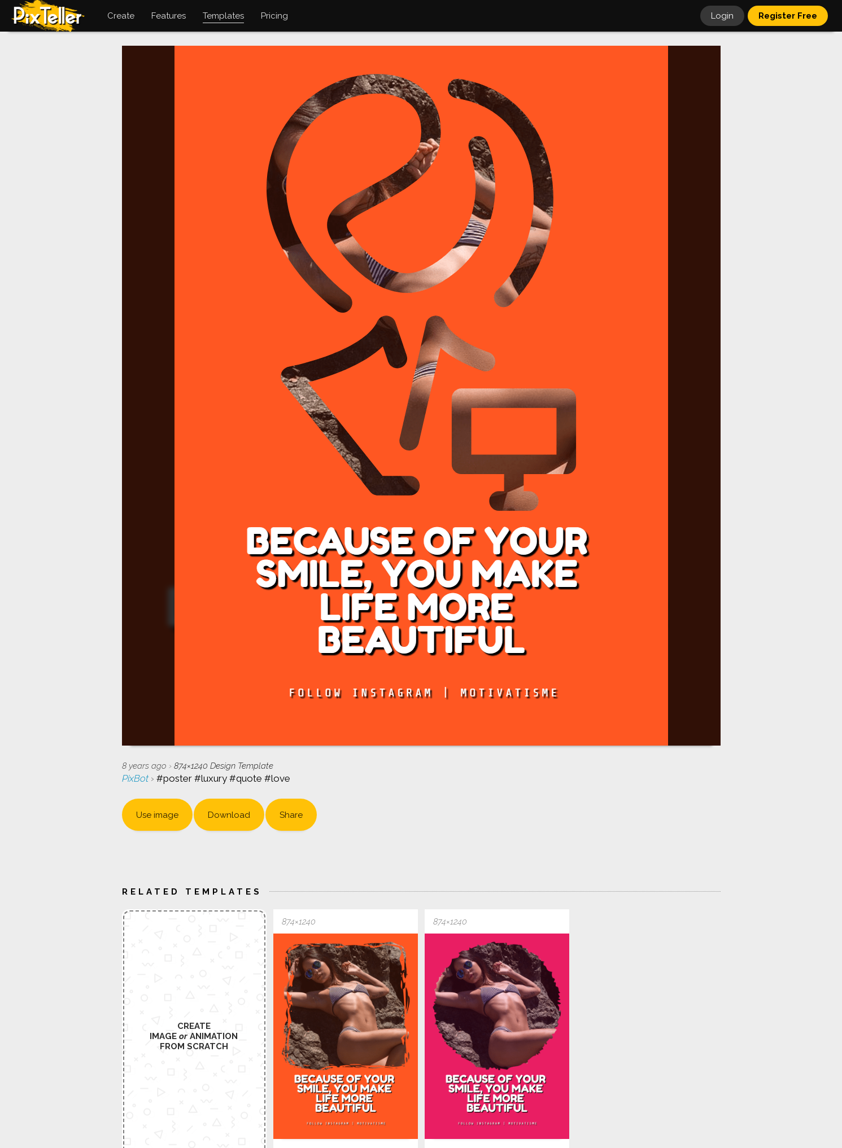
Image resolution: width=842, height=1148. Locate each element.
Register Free (787, 16)
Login (722, 16)
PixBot (136, 778)
